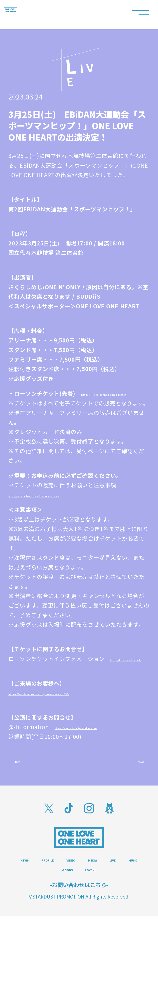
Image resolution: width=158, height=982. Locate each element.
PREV (29, 805)
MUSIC (91, 921)
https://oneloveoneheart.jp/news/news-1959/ (76, 722)
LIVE (60, 921)
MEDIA (29, 921)
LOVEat (79, 934)
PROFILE (79, 908)
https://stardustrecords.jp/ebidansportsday (68, 514)
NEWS (41, 908)
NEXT (129, 805)
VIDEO (116, 908)
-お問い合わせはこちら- (79, 951)
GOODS (127, 921)
